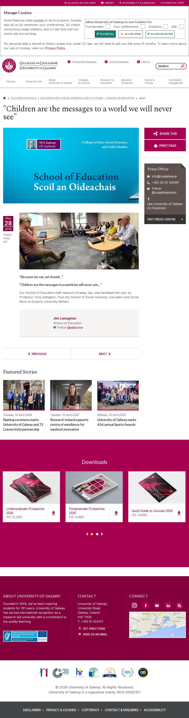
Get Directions (94, 628)
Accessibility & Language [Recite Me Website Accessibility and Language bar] (137, 3)
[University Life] (34, 81)
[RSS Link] (179, 605)
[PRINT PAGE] (165, 145)
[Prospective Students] (82, 62)
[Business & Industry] (130, 81)
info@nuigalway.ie (164, 176)
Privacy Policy (55, 48)
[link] (44, 672)
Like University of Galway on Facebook (165, 206)
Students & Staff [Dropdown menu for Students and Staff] (172, 2)
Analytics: (155, 26)
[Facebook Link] (145, 605)
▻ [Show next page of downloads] (101, 534)
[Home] (4, 98)
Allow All (107, 34)
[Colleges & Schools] (86, 81)
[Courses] (13, 81)
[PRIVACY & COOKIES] (63, 710)
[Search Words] (171, 66)
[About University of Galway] (60, 81)
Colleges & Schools (23, 98)
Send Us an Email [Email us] (95, 634)
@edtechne (75, 327)
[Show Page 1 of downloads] (92, 533)
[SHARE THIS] (165, 133)
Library (109, 2)
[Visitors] (143, 62)
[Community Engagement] (176, 81)
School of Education (121, 98)
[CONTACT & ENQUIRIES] (124, 710)
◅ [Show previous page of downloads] (87, 534)
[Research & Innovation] (108, 81)
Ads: (174, 26)
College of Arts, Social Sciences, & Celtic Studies (71, 98)
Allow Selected (162, 34)
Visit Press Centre (161, 219)
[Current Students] (117, 62)
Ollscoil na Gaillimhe (82, 2)
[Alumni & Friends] (154, 81)
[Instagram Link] (134, 605)
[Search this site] (182, 66)
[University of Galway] (30, 65)
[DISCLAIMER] (34, 710)
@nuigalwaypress (164, 192)
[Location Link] (157, 636)
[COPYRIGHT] (93, 710)
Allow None (133, 34)
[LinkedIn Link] (168, 605)
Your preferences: (126, 26)
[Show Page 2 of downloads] (97, 533)
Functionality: (94, 26)
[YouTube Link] (157, 605)
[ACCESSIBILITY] (155, 710)
